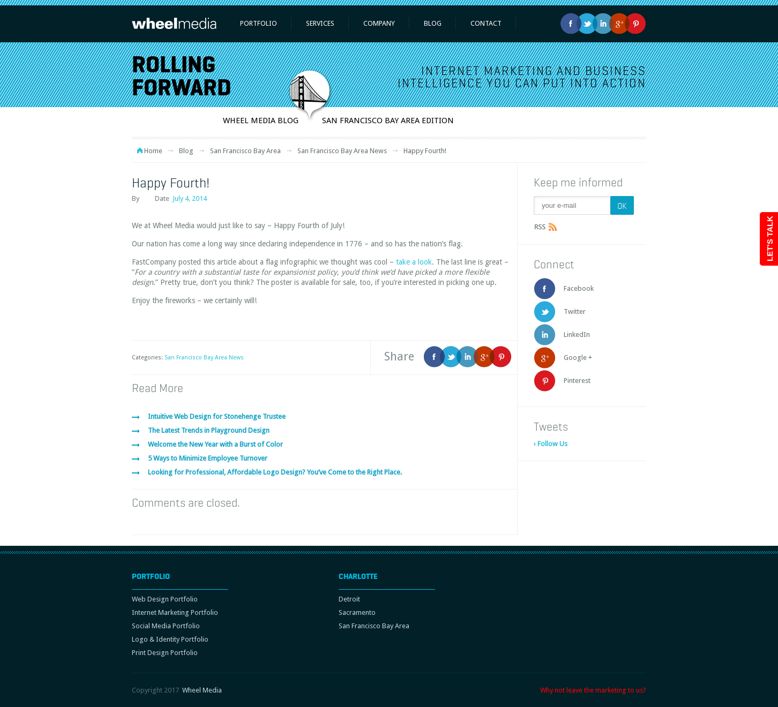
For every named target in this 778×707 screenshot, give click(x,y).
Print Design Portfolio (165, 653)
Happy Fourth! (171, 183)
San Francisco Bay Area (245, 151)
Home (153, 151)
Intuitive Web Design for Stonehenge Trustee (217, 416)
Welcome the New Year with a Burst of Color (215, 444)
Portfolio (258, 23)
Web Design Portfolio (165, 599)
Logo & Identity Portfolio (170, 639)
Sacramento (357, 612)
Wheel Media (202, 690)
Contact (486, 23)
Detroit (349, 599)
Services (320, 23)
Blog (433, 23)
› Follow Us (550, 444)
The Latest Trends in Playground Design (209, 430)
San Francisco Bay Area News (342, 151)
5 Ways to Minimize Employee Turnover (207, 458)
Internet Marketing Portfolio (175, 612)
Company (379, 23)
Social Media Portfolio (166, 626)
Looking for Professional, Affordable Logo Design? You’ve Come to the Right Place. (275, 472)
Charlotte (358, 576)
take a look (414, 262)
